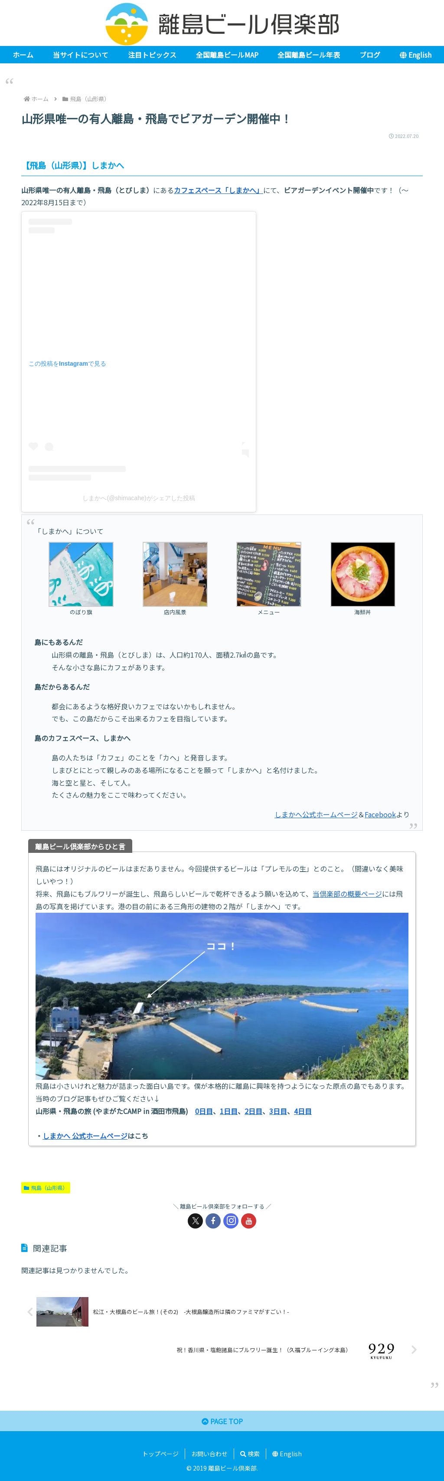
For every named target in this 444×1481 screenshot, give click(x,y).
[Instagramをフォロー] (230, 1221)
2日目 (253, 1111)
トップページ (160, 1453)
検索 (250, 1453)
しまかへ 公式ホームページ (84, 1135)
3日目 (278, 1111)
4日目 (303, 1111)
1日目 (229, 1111)
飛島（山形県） (46, 1187)
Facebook (380, 814)
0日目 (204, 1111)
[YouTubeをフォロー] (248, 1221)
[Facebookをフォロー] (213, 1221)
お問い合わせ (209, 1453)
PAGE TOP (222, 1421)
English (287, 1453)
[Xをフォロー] (195, 1221)
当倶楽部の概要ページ (347, 893)
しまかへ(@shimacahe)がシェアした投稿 (138, 498)
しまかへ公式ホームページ (316, 814)
